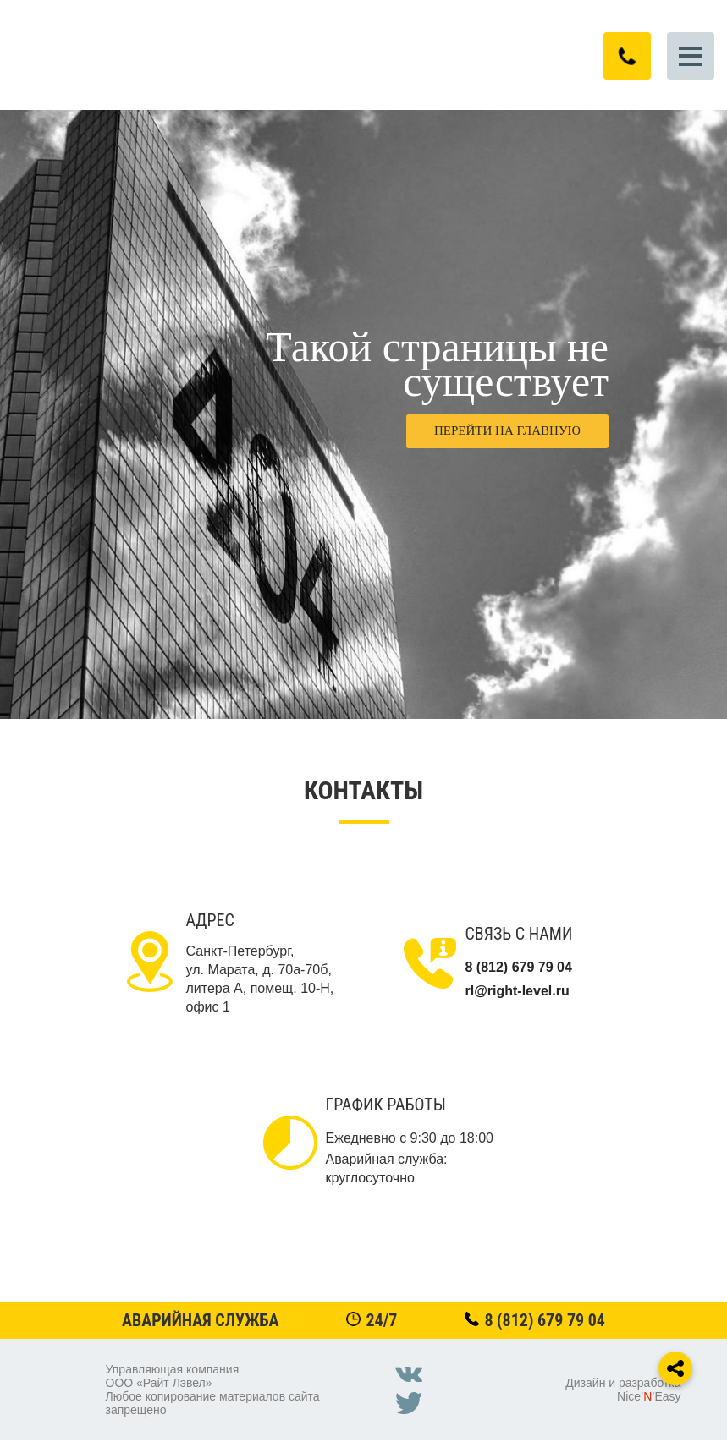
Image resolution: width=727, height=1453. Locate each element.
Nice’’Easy (648, 1396)
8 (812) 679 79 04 (544, 1320)
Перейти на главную (507, 430)
